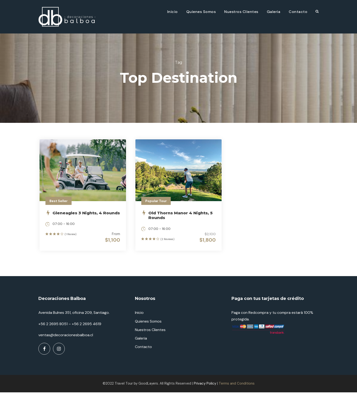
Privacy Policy (205, 385)
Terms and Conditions (237, 385)
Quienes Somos (201, 11)
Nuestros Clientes (241, 11)
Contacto (298, 11)
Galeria (273, 11)
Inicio (172, 11)
